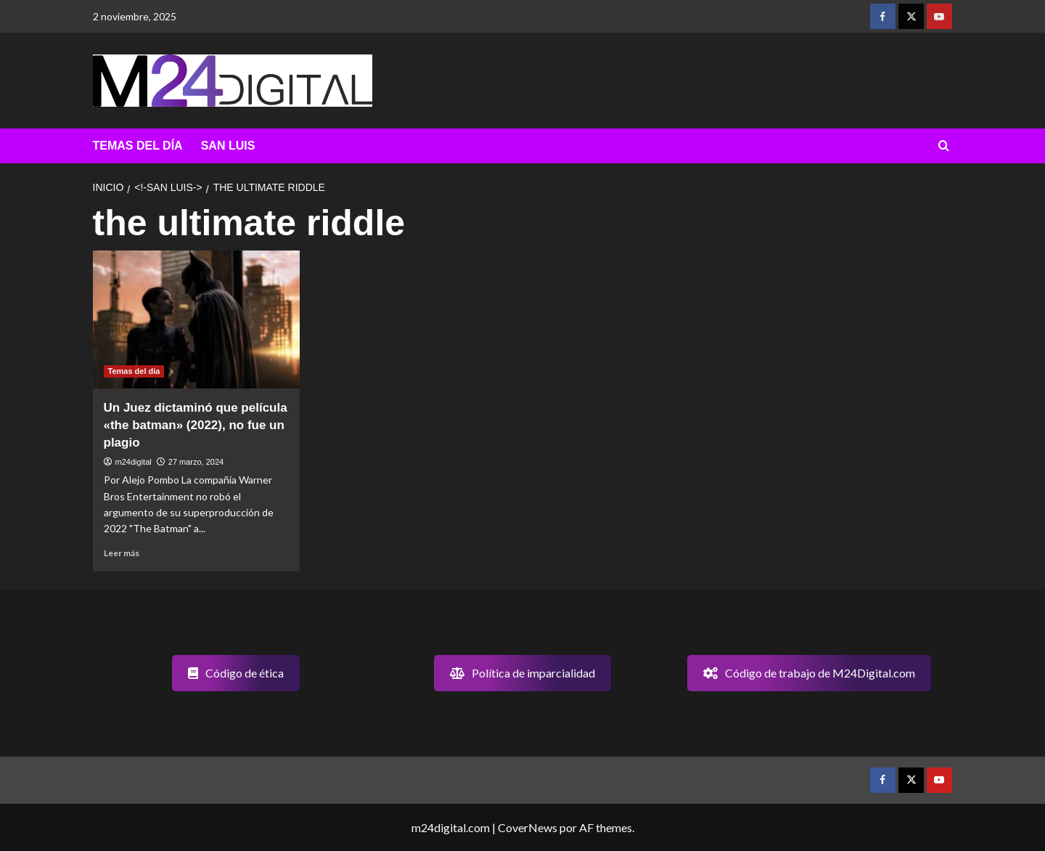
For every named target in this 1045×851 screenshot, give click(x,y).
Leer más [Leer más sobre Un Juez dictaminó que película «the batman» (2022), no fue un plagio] (121, 552)
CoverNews (527, 827)
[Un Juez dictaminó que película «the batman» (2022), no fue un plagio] (196, 319)
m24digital (133, 461)
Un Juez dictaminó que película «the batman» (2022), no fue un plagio (195, 425)
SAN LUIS (228, 145)
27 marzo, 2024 (196, 461)
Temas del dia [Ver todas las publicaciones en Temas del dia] (134, 371)
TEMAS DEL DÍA (138, 145)
